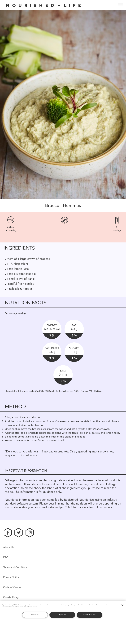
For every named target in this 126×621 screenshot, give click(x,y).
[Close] (122, 605)
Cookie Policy (10, 597)
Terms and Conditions (15, 567)
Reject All (62, 615)
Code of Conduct (12, 587)
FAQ (5, 557)
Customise (35, 615)
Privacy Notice (11, 577)
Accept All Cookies (89, 615)
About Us (8, 547)
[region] (63, 611)
